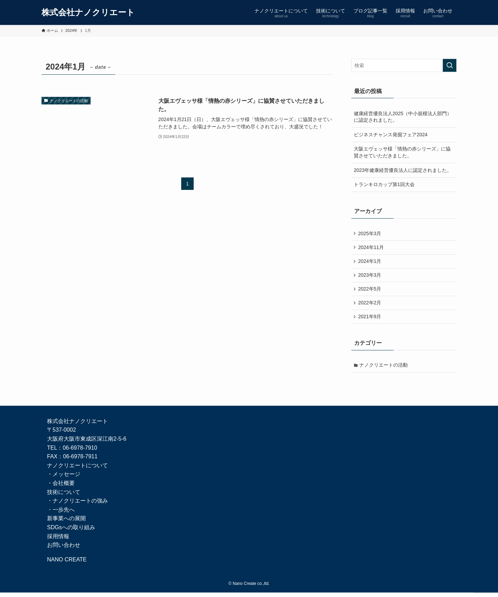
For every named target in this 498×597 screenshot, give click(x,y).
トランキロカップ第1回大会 (384, 184)
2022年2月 (370, 305)
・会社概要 (61, 487)
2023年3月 (370, 276)
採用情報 (58, 540)
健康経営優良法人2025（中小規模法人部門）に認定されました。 (403, 117)
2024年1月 (370, 262)
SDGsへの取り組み (71, 531)
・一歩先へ (61, 514)
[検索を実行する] (449, 65)
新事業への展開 (66, 523)
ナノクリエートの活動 (384, 369)
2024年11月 (372, 248)
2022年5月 (370, 291)
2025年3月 (370, 233)
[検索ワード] (403, 65)
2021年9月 (370, 320)
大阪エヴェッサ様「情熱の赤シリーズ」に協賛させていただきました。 (402, 152)
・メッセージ (63, 478)
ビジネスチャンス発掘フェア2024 (390, 134)
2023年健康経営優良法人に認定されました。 (403, 170)
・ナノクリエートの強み (77, 505)
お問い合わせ (63, 549)
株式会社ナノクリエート (88, 12)
